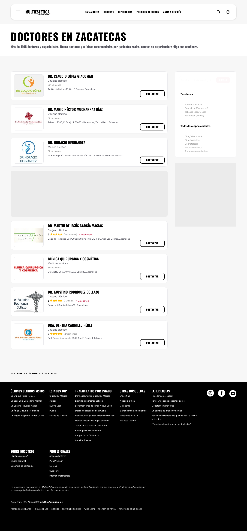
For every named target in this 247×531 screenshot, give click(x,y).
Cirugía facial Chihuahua (87, 435)
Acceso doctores (57, 456)
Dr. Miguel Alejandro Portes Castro (27, 415)
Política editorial (107, 509)
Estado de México (58, 415)
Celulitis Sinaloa (83, 440)
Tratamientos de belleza (196, 151)
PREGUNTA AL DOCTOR (148, 12)
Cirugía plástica (192, 140)
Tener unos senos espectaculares (168, 400)
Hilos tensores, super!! (162, 396)
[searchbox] (198, 80)
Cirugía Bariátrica (193, 136)
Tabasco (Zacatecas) (195, 112)
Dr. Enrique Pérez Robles (23, 396)
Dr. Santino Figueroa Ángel (24, 405)
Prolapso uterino (128, 420)
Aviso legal (89, 509)
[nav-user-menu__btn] (228, 12)
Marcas (53, 466)
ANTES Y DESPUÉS (172, 12)
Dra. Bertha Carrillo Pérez (70, 325)
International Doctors (59, 475)
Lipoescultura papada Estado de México (95, 415)
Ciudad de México (58, 396)
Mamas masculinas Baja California (92, 420)
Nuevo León (55, 405)
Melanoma (125, 405)
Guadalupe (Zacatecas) (196, 108)
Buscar (223, 79)
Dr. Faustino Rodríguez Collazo (73, 292)
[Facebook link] (221, 394)
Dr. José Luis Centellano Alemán (26, 400)
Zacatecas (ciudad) (194, 115)
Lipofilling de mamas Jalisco (89, 400)
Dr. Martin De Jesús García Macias (75, 225)
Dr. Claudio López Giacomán (70, 76)
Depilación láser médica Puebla (90, 410)
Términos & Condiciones (130, 509)
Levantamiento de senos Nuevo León (93, 405)
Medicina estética (193, 147)
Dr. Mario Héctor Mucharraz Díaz (75, 109)
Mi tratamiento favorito (163, 405)
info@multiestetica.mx (51, 502)
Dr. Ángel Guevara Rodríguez (25, 410)
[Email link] (232, 393)
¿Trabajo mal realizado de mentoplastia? (171, 424)
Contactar (152, 94)
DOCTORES (109, 12)
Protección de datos (21, 509)
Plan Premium (56, 461)
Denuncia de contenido (22, 466)
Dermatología (191, 143)
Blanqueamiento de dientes (133, 410)
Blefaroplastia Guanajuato (88, 430)
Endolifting (125, 396)
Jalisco (52, 400)
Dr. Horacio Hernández (66, 142)
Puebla (52, 410)
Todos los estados (193, 104)
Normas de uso (41, 509)
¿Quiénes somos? (19, 456)
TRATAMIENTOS (92, 12)
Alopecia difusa (127, 400)
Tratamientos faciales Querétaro (91, 425)
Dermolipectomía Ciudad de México (92, 396)
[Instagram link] (210, 394)
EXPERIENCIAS (125, 12)
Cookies (55, 509)
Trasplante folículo (129, 415)
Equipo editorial (18, 461)
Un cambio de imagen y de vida (167, 410)
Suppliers (54, 470)
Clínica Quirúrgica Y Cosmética (73, 258)
